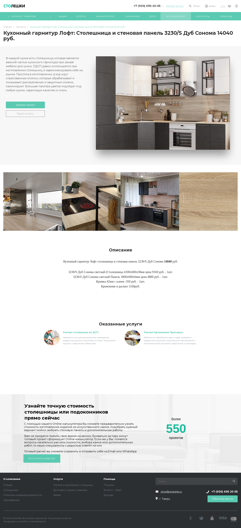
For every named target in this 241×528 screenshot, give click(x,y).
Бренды (108, 495)
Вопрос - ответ (113, 490)
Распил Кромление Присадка (163, 332)
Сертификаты (11, 500)
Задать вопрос (25, 113)
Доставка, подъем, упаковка (70, 490)
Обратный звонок (222, 498)
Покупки (109, 485)
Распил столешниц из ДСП (80, 332)
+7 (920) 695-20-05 (147, 6)
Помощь (109, 479)
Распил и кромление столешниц (73, 485)
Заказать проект (25, 104)
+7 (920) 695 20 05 (224, 491)
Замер (57, 495)
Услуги (58, 479)
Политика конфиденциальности (22, 495)
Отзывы (7, 485)
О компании (11, 479)
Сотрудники (10, 490)
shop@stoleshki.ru (171, 491)
